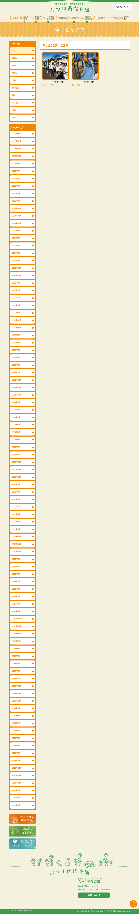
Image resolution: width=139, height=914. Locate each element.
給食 (14, 95)
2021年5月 (16, 432)
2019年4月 (16, 589)
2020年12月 (17, 462)
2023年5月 (16, 305)
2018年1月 (16, 678)
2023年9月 (16, 283)
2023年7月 (16, 290)
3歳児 (14, 58)
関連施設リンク (123, 7)
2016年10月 (17, 783)
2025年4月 (16, 193)
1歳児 (14, 73)
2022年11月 (17, 328)
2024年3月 (16, 253)
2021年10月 (17, 395)
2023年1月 (16, 313)
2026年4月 (16, 134)
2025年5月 (16, 186)
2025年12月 (17, 141)
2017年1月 (16, 760)
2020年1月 (16, 529)
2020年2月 (16, 522)
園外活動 (15, 103)
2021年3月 (16, 440)
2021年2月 (16, 447)
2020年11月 (17, 469)
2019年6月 (16, 574)
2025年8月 (16, 164)
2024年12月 (17, 208)
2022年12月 (17, 320)
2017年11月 (17, 693)
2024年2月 (16, 260)
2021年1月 (16, 455)
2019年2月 (16, 604)
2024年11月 (17, 216)
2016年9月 (16, 790)
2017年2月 (16, 753)
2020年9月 (16, 484)
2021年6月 (16, 425)
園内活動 (15, 88)
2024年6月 (16, 238)
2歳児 (14, 65)
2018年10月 (17, 634)
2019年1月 (16, 611)
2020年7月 (16, 499)
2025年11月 (17, 149)
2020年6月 (16, 507)
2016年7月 (16, 805)
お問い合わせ (94, 895)
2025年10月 (17, 156)
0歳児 (14, 80)
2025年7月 (16, 171)
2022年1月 (16, 372)
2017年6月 (16, 731)
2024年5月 (16, 246)
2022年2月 (16, 365)
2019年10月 (17, 552)
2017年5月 (16, 738)
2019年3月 (16, 596)
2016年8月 (16, 798)
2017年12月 (17, 686)
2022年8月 (16, 335)
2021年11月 (17, 387)
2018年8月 (16, 641)
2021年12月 (17, 380)
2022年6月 (16, 343)
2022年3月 (16, 357)
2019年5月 (16, 581)
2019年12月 (17, 537)
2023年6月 (16, 298)
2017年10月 (17, 701)
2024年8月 (16, 231)
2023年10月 (17, 275)
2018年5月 (16, 664)
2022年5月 (16, 350)
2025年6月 (16, 178)
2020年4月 (16, 514)
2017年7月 (16, 723)
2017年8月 (16, 716)
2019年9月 (16, 559)
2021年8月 (16, 410)
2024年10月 (17, 223)
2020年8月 (16, 492)
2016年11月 (17, 775)
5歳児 (14, 110)
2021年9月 (16, 402)
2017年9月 (16, 708)
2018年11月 (17, 626)
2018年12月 (17, 619)
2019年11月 (17, 544)
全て (14, 50)
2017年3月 (16, 746)
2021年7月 (16, 417)
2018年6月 (16, 656)
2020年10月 (17, 477)
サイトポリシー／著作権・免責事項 (21, 910)
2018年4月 (16, 671)
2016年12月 (17, 768)
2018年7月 (16, 649)
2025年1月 (16, 201)
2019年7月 (16, 566)
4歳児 (14, 118)
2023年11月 (17, 268)
